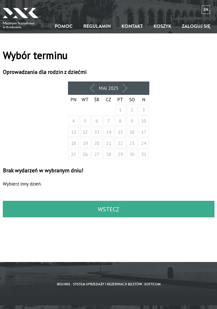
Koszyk (162, 26)
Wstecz (108, 209)
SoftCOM (152, 284)
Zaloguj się (196, 26)
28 (108, 154)
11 (73, 132)
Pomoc (64, 26)
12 (85, 132)
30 (132, 154)
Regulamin (97, 26)
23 (132, 143)
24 (143, 143)
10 (143, 121)
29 (120, 154)
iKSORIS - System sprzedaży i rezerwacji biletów (99, 284)
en (206, 9)
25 (73, 154)
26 (85, 154)
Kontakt (132, 26)
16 (132, 132)
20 (96, 143)
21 (108, 143)
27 (96, 154)
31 (143, 154)
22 (120, 143)
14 (108, 132)
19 (85, 143)
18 (73, 143)
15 (120, 132)
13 (96, 132)
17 (143, 132)
